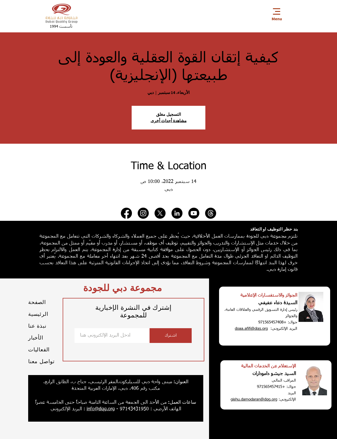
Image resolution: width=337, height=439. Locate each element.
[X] (160, 213)
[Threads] (210, 213)
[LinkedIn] (176, 213)
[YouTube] (193, 213)
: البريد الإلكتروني (68, 409)
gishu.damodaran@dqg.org (254, 399)
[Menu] (276, 14)
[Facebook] (126, 213)
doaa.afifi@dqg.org (251, 329)
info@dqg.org (101, 409)
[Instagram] (143, 213)
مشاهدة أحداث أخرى (169, 120)
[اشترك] (171, 335)
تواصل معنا (41, 361)
